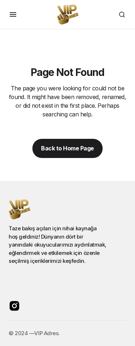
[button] (13, 14)
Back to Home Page (67, 148)
